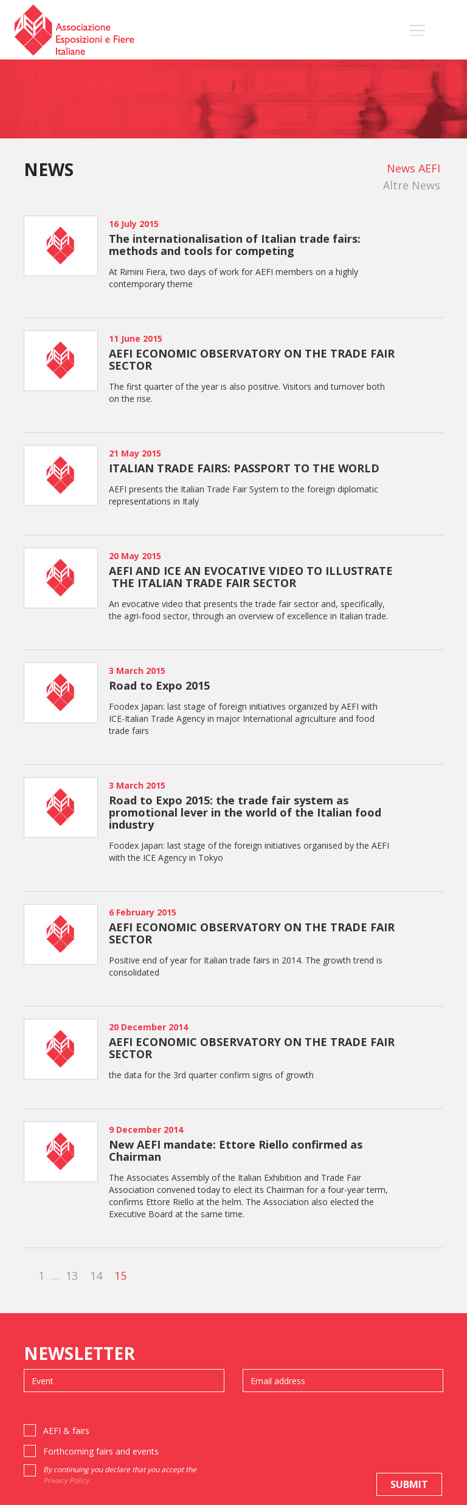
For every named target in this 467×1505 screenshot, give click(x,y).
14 (96, 1275)
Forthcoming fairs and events (101, 1451)
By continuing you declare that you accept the (119, 1475)
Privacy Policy (66, 1480)
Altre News (411, 185)
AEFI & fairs (66, 1430)
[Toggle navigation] (417, 30)
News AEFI (413, 168)
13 (72, 1275)
